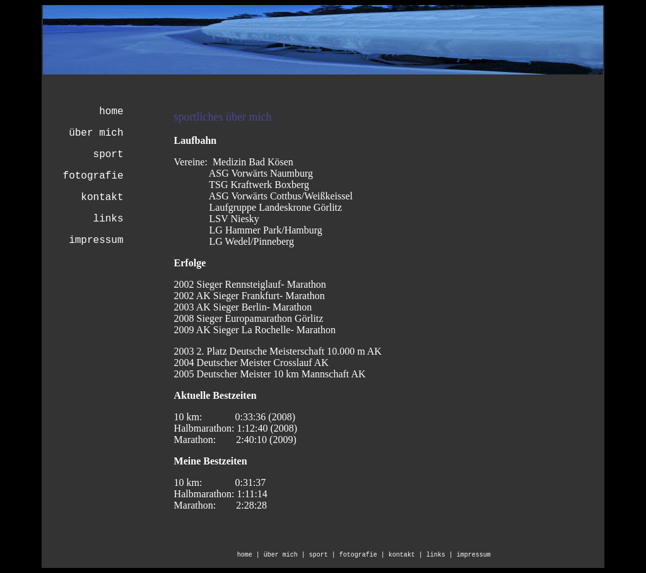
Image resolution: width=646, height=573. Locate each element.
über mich (96, 133)
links (108, 219)
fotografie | (364, 555)
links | (441, 555)
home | (250, 555)
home (111, 111)
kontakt (102, 197)
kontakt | (407, 555)
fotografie (93, 176)
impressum (96, 240)
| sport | (320, 555)
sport (108, 154)
